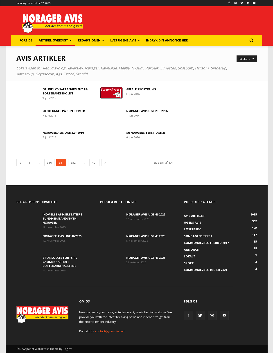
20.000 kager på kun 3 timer (64, 111)
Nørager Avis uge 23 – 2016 (146, 111)
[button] (251, 40)
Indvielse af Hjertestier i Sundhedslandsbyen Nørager (62, 218)
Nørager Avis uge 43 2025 (145, 258)
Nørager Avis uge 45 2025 (145, 236)
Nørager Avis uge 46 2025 (62, 236)
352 (73, 163)
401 (94, 163)
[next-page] (105, 162)
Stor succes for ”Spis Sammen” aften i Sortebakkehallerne (60, 262)
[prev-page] (20, 162)
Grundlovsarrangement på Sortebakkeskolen (65, 91)
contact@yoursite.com (110, 331)
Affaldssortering (141, 89)
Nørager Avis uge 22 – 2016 (63, 133)
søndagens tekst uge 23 (145, 133)
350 (49, 163)
